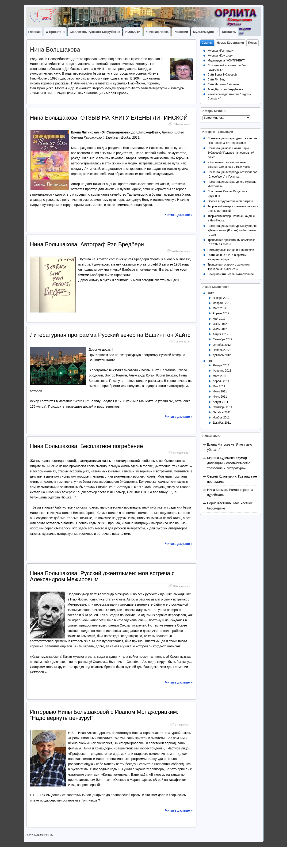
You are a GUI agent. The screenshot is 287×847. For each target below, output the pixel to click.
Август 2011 (220, 402)
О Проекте (55, 33)
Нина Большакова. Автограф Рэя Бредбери (87, 244)
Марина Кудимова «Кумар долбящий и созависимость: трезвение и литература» (228, 463)
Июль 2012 (220, 329)
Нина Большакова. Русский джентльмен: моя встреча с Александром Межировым (102, 576)
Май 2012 (219, 318)
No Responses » (181, 251)
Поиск (252, 42)
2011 (211, 361)
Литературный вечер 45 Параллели (231, 249)
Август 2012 (220, 334)
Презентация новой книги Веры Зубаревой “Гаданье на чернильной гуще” (231, 153)
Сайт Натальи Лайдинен (224, 84)
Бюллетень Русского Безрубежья (95, 32)
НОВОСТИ (133, 32)
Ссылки (207, 42)
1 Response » (182, 724)
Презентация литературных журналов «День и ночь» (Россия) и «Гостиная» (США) (232, 230)
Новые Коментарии (230, 42)
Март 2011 (220, 376)
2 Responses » (181, 124)
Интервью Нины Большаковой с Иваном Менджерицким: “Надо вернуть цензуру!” (104, 715)
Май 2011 (219, 386)
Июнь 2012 (220, 324)
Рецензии (181, 32)
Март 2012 (220, 308)
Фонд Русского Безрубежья (225, 89)
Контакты (229, 32)
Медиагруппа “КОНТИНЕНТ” (226, 60)
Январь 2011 (221, 365)
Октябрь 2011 (222, 412)
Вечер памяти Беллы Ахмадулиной (231, 274)
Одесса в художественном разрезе (230, 201)
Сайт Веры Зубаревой (222, 74)
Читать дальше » (179, 215)
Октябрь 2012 (222, 344)
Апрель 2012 (221, 313)
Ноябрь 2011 (221, 417)
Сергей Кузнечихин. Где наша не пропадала (232, 479)
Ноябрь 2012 (221, 350)
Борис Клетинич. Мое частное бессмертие (230, 505)
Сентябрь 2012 (223, 339)
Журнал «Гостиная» (221, 50)
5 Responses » (181, 452)
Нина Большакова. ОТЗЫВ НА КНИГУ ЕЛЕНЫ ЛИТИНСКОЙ (109, 117)
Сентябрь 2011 (223, 407)
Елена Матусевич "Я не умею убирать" (229, 447)
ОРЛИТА (47, 835)
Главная (34, 32)
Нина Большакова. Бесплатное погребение (86, 446)
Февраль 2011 (222, 370)
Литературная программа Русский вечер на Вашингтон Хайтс (110, 335)
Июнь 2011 (220, 391)
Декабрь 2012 (222, 355)
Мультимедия (205, 33)
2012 (211, 293)
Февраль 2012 (222, 303)
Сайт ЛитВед (216, 79)
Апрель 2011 (221, 381)
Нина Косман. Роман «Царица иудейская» (230, 492)
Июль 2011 (220, 396)
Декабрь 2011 (222, 422)
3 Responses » (181, 586)
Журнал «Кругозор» (220, 55)
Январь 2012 (221, 298)
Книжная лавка (157, 32)
